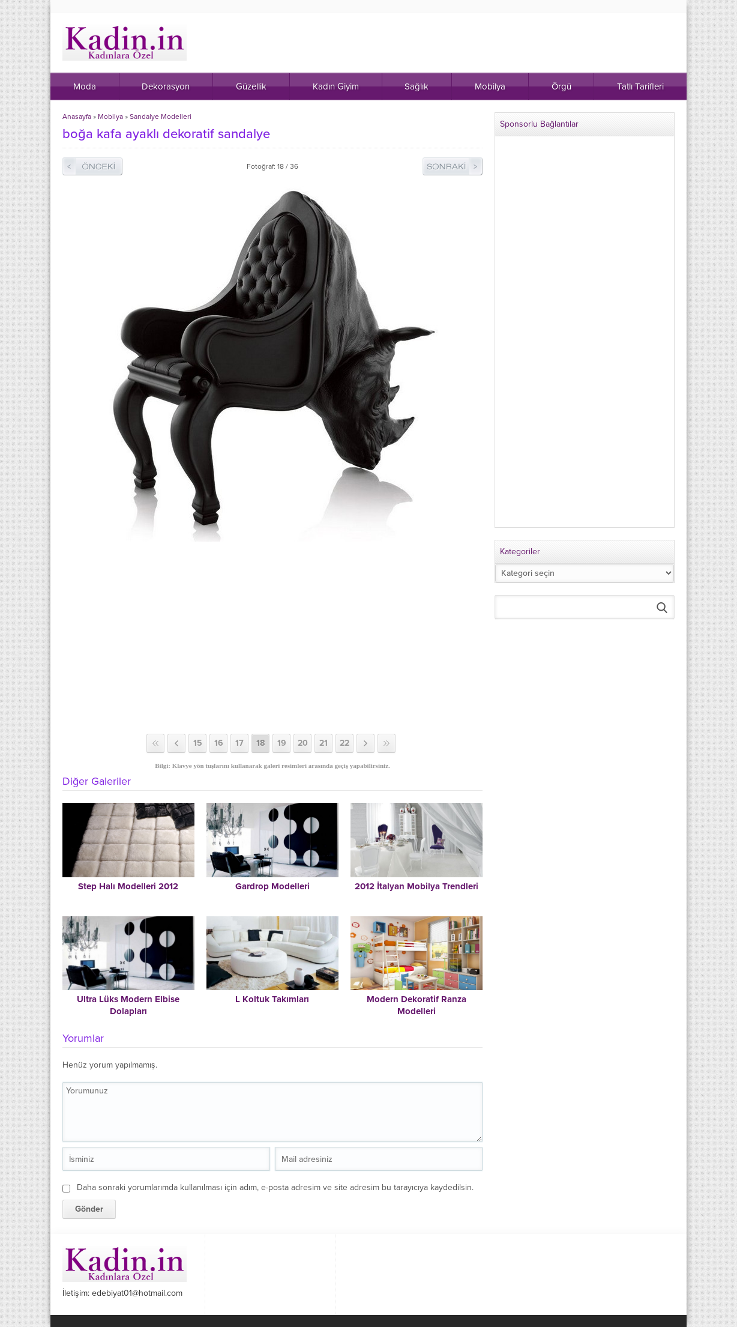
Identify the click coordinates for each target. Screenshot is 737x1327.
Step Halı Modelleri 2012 (128, 886)
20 (303, 743)
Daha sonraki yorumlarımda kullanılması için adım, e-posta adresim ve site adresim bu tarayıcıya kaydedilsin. (275, 1187)
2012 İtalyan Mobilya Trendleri (416, 886)
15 (197, 743)
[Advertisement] (272, 638)
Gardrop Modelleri (272, 886)
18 (260, 743)
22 (344, 743)
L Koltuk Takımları (272, 999)
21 (323, 743)
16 (218, 743)
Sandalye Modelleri (160, 116)
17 (239, 743)
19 (281, 743)
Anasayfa (76, 116)
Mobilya (110, 116)
